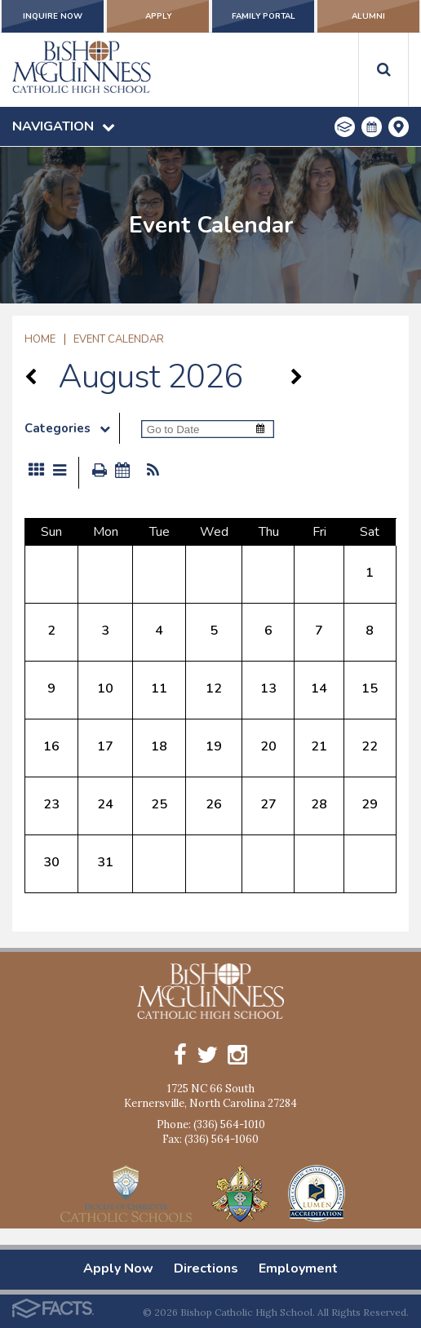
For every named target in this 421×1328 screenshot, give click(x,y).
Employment (298, 1268)
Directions (206, 1268)
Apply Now (118, 1268)
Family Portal (263, 16)
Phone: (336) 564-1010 (211, 1124)
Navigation (63, 126)
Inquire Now (52, 16)
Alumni (368, 16)
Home (39, 339)
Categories (71, 428)
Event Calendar (118, 339)
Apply (157, 16)
